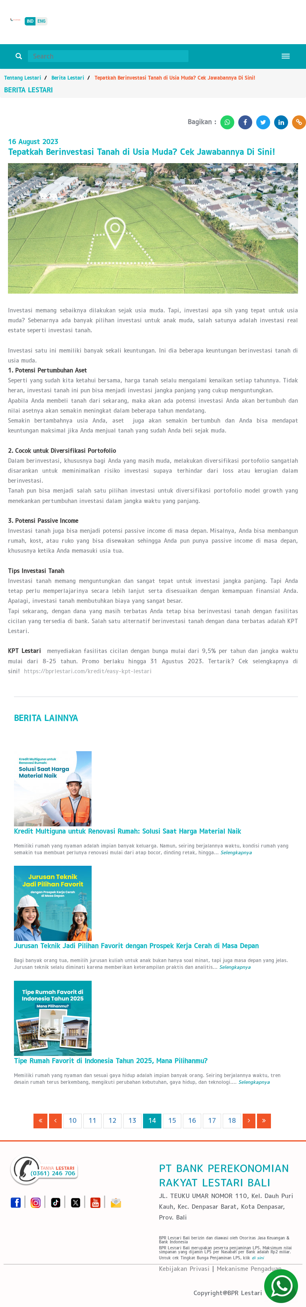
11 (92, 1120)
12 (112, 1120)
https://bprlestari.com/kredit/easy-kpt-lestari (88, 671)
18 (232, 1120)
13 (132, 1120)
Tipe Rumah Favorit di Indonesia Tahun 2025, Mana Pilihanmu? (111, 1061)
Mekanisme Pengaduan (249, 1268)
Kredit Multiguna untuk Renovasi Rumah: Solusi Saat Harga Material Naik (127, 831)
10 (72, 1120)
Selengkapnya (236, 852)
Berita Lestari (67, 77)
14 (152, 1120)
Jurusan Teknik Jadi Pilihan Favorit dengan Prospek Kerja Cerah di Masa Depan (136, 946)
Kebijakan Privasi (184, 1268)
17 (212, 1120)
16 (192, 1120)
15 (172, 1120)
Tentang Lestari (22, 77)
